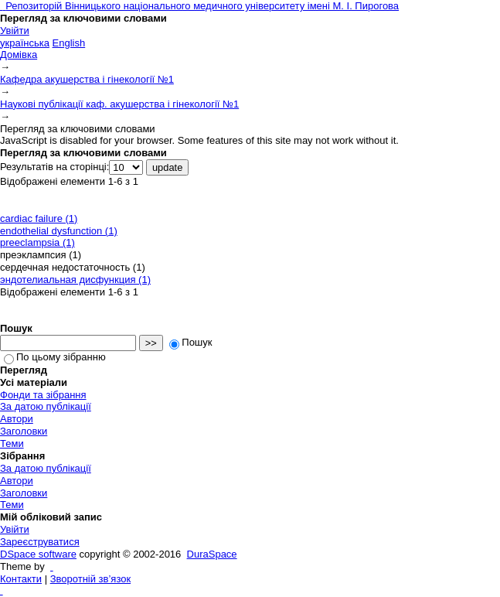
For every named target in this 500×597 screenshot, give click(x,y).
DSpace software (38, 554)
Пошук (190, 342)
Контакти (21, 579)
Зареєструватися (40, 542)
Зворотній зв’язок (90, 579)
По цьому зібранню (55, 357)
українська (24, 43)
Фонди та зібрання (43, 395)
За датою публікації (45, 406)
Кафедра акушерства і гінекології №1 (87, 79)
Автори (16, 419)
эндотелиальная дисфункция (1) (75, 279)
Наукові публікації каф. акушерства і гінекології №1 (119, 104)
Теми (12, 443)
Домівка (18, 54)
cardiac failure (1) (38, 218)
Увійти (14, 30)
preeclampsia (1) (37, 242)
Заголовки (23, 431)
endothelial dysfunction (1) (58, 231)
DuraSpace (212, 554)
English (69, 43)
